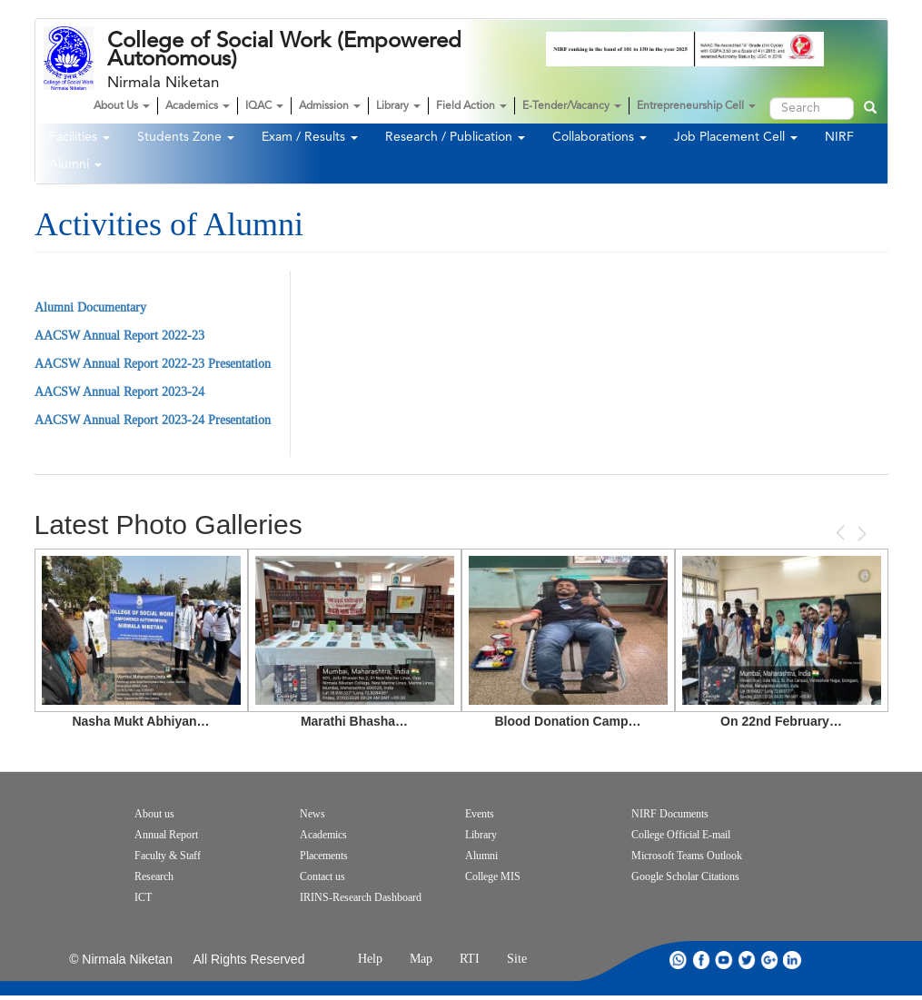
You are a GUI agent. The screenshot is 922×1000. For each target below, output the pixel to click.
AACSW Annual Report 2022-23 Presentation (153, 364)
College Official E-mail (680, 834)
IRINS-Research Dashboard (360, 897)
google (769, 959)
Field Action (471, 106)
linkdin (792, 959)
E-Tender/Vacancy (571, 106)
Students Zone (185, 137)
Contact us (322, 876)
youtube (724, 959)
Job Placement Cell (736, 137)
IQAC (264, 106)
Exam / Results (310, 137)
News (312, 813)
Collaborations (599, 137)
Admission (330, 106)
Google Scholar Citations (685, 876)
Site (517, 958)
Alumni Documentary (90, 307)
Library (398, 106)
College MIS (492, 876)
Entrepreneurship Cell (696, 106)
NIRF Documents (670, 813)
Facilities (79, 137)
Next (860, 533)
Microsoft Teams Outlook (686, 855)
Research (153, 876)
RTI (470, 958)
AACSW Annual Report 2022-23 (119, 335)
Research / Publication (455, 137)
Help (370, 958)
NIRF (839, 137)
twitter (747, 959)
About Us (122, 106)
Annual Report (166, 834)
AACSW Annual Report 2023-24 (119, 392)
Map (421, 958)
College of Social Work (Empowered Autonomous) (284, 50)
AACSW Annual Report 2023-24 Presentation (153, 420)
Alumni (75, 164)
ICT (143, 897)
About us (154, 813)
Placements (324, 855)
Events (479, 813)
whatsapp (678, 959)
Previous (842, 533)
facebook (701, 959)
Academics (197, 106)
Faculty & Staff (167, 855)
